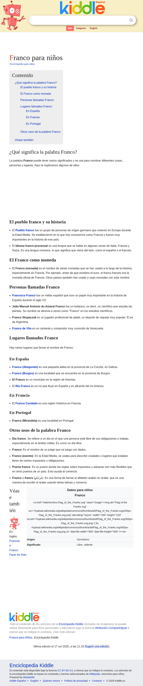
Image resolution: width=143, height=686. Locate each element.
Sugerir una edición (97, 646)
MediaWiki (28, 677)
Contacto (97, 680)
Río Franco (22, 386)
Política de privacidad (76, 680)
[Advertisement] (71, 42)
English (93, 28)
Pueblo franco (24, 230)
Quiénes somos (51, 680)
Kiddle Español (18, 680)
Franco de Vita (22, 328)
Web (70, 28)
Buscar (131, 20)
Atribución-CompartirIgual (111, 627)
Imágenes (81, 28)
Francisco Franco (24, 295)
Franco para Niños (21, 637)
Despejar (124, 20)
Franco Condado (26, 403)
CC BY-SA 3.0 (65, 670)
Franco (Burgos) (23, 373)
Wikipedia (94, 674)
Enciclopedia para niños (22, 64)
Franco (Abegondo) (25, 367)
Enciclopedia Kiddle (71, 624)
